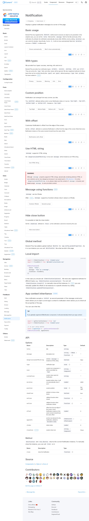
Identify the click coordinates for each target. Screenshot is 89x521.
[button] (82, 2)
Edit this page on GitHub (33, 486)
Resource (61, 2)
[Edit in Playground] (76, 54)
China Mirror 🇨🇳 (32, 504)
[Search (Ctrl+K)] (35, 2)
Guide (46, 2)
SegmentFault (56, 514)
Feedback (54, 509)
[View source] (84, 54)
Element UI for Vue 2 (34, 509)
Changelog (31, 507)
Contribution (55, 512)
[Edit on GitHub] (78, 54)
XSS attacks (70, 179)
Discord (54, 507)
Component (53, 2)
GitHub (54, 504)
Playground (69, 2)
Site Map (31, 512)
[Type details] (72, 355)
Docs (45, 464)
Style (38, 464)
